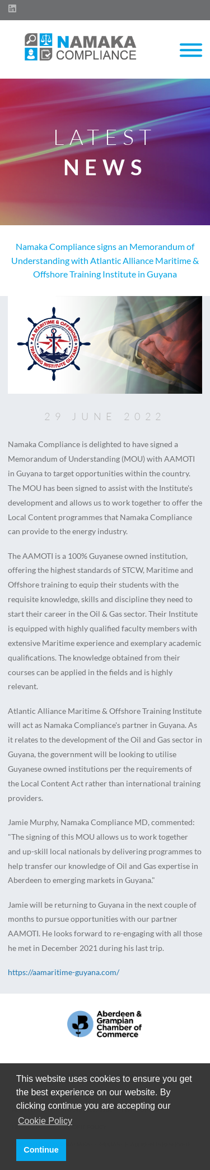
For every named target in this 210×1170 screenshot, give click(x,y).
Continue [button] (41, 1149)
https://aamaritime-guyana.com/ (63, 972)
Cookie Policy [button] (45, 1121)
